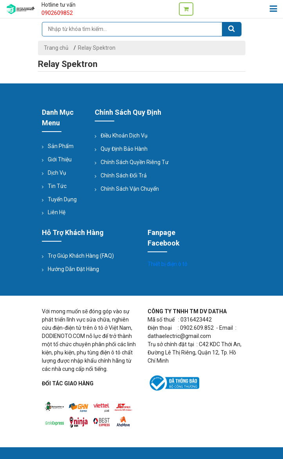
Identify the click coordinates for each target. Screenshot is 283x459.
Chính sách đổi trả (124, 175)
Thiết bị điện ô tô (167, 264)
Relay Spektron (96, 48)
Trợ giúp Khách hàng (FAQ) (81, 256)
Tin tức (57, 186)
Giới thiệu (60, 159)
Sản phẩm (61, 146)
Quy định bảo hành (124, 149)
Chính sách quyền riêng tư (135, 162)
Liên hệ (56, 212)
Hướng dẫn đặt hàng (73, 269)
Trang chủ (56, 48)
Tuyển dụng (62, 199)
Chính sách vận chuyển (130, 189)
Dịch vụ (57, 173)
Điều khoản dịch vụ (124, 135)
